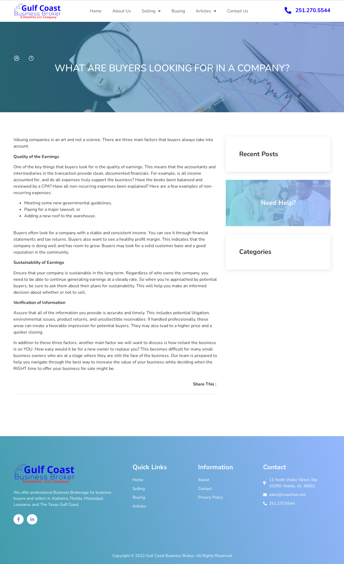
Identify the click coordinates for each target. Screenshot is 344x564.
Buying (178, 11)
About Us (121, 11)
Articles (206, 11)
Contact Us (237, 11)
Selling (151, 11)
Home (96, 11)
